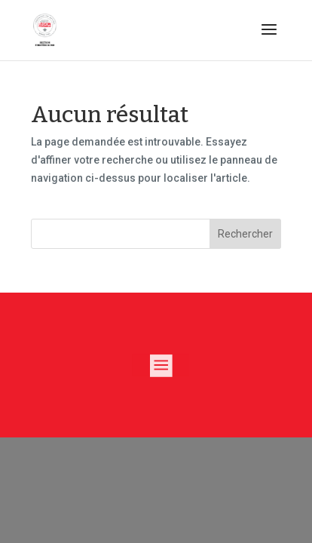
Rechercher (245, 234)
